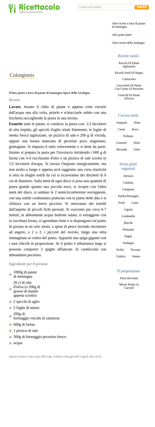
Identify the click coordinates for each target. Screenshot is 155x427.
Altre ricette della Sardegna (128, 42)
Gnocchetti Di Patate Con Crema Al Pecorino (129, 87)
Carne (121, 129)
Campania (128, 189)
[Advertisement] (76, 43)
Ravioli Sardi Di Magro (129, 72)
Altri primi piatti (122, 34)
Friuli (121, 202)
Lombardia (128, 216)
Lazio (135, 202)
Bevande (122, 149)
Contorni (121, 142)
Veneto (136, 256)
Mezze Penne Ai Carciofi (129, 286)
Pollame (128, 136)
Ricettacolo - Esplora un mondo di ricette (35, 8)
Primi (137, 122)
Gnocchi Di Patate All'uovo (129, 96)
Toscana (135, 249)
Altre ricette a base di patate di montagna (128, 25)
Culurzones (129, 79)
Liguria (128, 209)
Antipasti (121, 122)
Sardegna (128, 243)
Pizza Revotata (129, 278)
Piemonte (128, 229)
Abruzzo (128, 175)
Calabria (128, 182)
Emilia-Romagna (128, 196)
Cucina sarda (128, 115)
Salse (137, 149)
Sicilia (120, 249)
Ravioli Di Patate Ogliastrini (129, 64)
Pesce (135, 129)
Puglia (128, 236)
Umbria (120, 256)
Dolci (137, 142)
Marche (128, 222)
